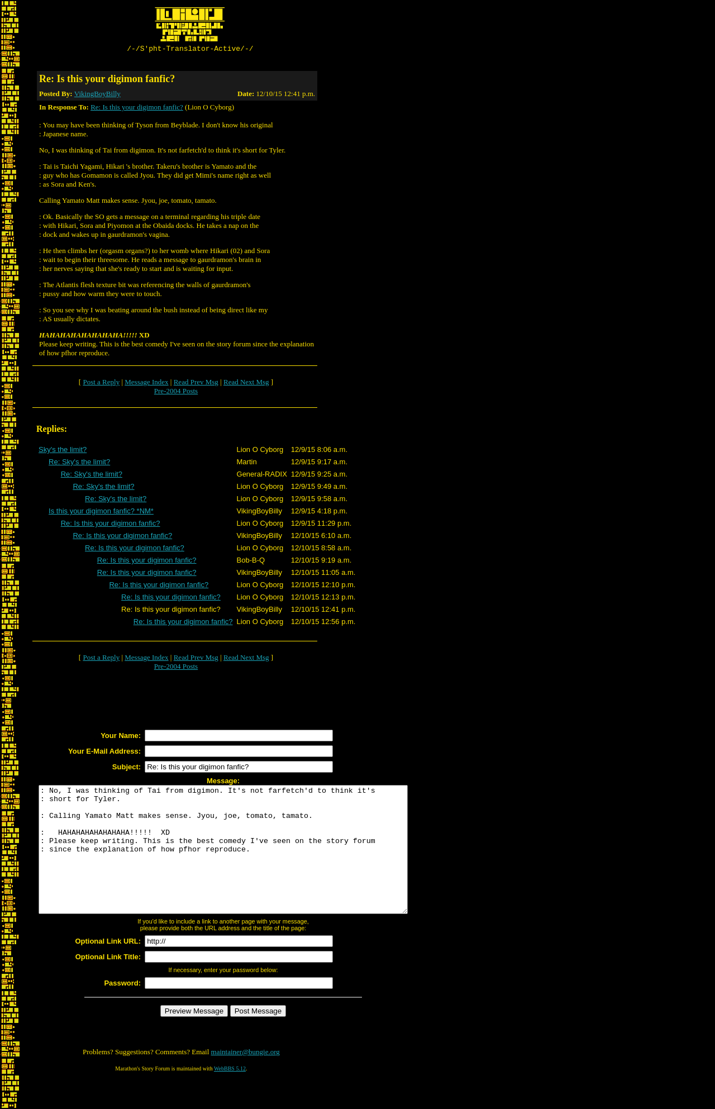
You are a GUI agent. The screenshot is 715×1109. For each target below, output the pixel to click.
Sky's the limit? (63, 451)
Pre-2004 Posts (176, 392)
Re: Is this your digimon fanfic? (136, 108)
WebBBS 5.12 (230, 1095)
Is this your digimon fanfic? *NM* (101, 512)
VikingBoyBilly (97, 95)
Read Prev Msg (196, 383)
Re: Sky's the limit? (79, 463)
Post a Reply (101, 383)
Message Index (146, 383)
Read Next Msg (246, 383)
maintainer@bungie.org (245, 1078)
